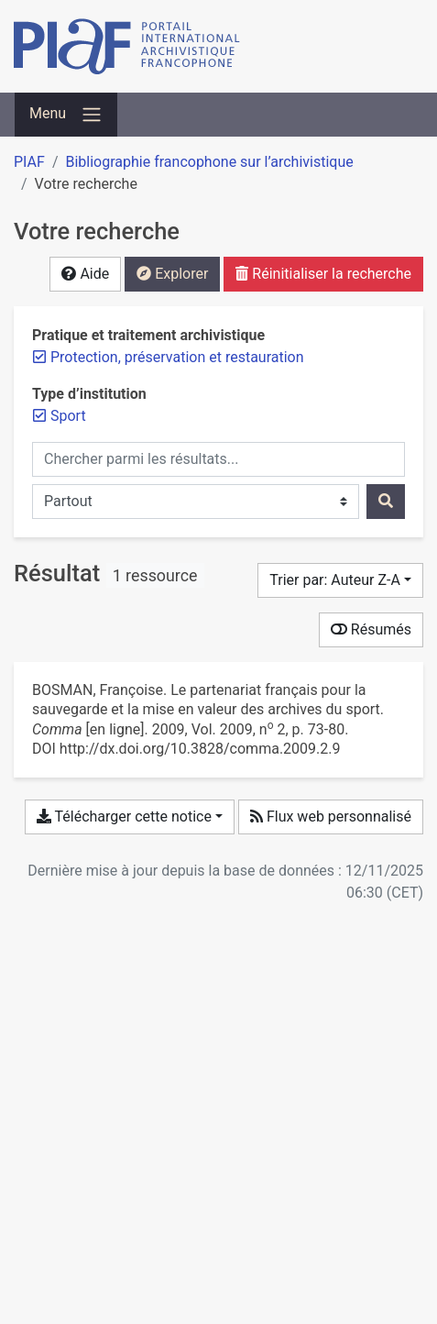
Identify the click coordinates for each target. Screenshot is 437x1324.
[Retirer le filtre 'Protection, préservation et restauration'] (177, 357)
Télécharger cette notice (124, 816)
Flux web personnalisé (330, 816)
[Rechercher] (385, 501)
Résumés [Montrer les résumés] (371, 629)
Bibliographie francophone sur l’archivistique (209, 162)
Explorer (172, 273)
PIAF (29, 162)
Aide (85, 273)
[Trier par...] (340, 580)
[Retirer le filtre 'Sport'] (68, 416)
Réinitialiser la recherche (323, 273)
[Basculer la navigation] (66, 115)
